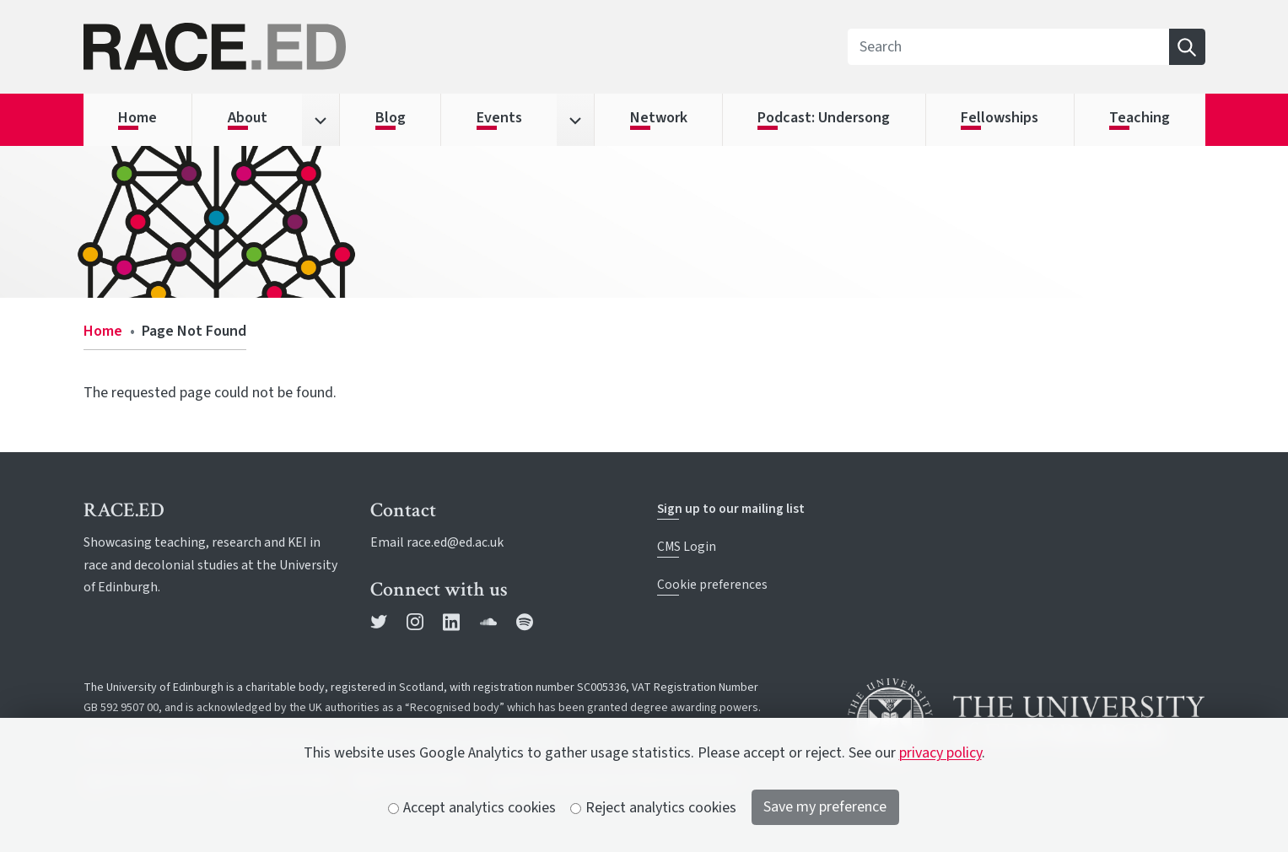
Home (103, 331)
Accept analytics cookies (472, 807)
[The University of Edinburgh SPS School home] (262, 47)
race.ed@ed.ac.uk (455, 542)
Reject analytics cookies (653, 807)
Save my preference (825, 806)
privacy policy (940, 752)
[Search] (1008, 47)
